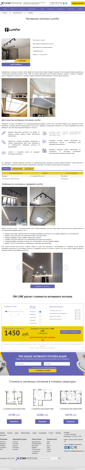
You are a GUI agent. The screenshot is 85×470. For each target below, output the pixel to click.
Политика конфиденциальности (74, 451)
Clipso (48, 447)
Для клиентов (60, 9)
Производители (52, 439)
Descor (49, 445)
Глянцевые (3, 443)
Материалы (3, 439)
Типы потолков (36, 439)
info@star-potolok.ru (75, 444)
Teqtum (49, 449)
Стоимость (6, 169)
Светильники (51, 9)
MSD (48, 443)
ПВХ (1, 449)
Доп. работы (29, 169)
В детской (15, 443)
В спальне (15, 449)
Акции (42, 9)
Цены (21, 9)
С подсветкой (36, 451)
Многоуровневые (36, 443)
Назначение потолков (20, 439)
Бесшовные (35, 445)
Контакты (80, 9)
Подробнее (14, 421)
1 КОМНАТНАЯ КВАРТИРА (14, 409)
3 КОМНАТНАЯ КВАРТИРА (71, 409)
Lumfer (49, 451)
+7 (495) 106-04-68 (55, 3)
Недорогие (35, 453)
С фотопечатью (36, 449)
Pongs (48, 442)
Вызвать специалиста (70, 332)
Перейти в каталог (42, 286)
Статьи (51, 433)
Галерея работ (31, 9)
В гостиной (16, 447)
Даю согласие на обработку (44, 367)
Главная (4, 9)
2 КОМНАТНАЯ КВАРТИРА (42, 409)
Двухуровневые (17, 169)
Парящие (34, 447)
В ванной (15, 442)
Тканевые (2, 445)
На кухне (15, 445)
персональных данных (50, 367)
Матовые (2, 442)
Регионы (58, 433)
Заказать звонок (78, 3)
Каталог (13, 9)
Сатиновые (3, 447)
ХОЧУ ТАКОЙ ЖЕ (15, 64)
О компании (70, 9)
